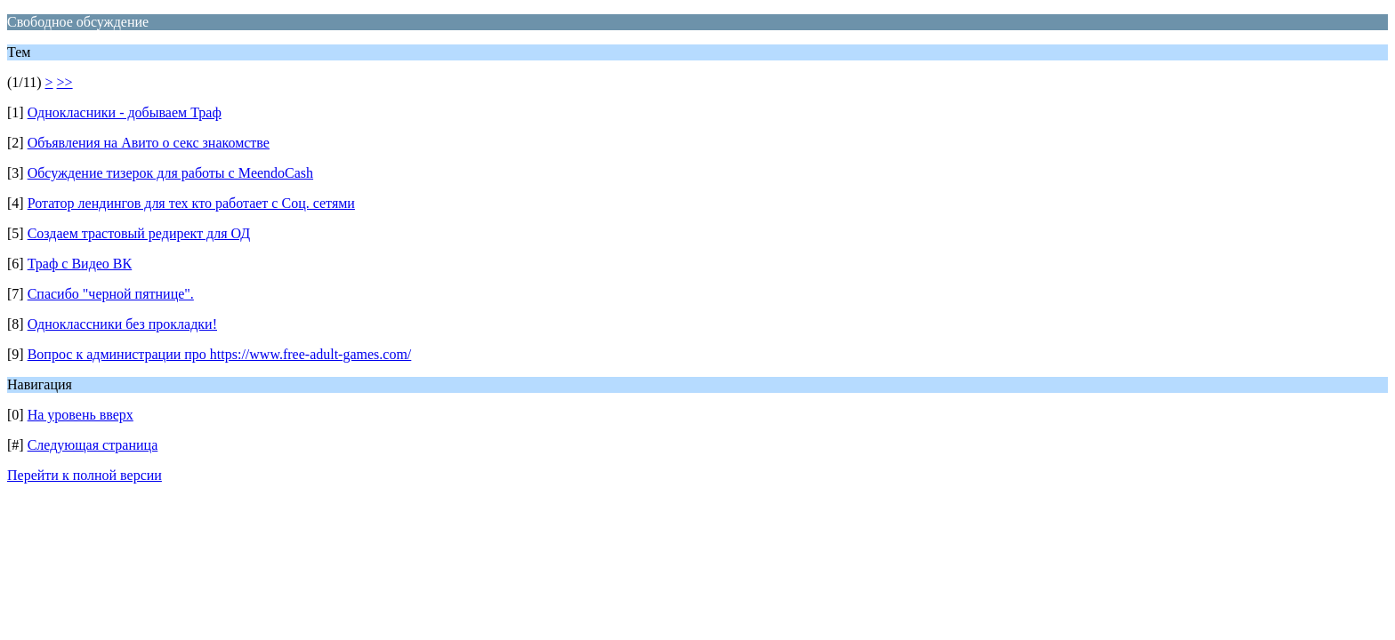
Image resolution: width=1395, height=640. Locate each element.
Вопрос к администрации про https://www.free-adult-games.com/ (220, 354)
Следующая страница (93, 444)
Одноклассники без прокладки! (122, 324)
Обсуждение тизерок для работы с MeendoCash (170, 172)
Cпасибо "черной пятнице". (111, 293)
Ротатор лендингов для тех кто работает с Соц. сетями (191, 203)
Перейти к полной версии (84, 475)
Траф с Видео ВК (80, 263)
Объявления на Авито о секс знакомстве (149, 142)
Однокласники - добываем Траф (125, 112)
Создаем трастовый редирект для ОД (139, 233)
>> (65, 82)
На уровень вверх (80, 414)
